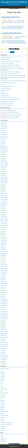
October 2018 (3, 242)
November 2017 (3, 253)
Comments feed (3, 439)
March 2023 (3, 158)
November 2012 (3, 316)
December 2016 (3, 268)
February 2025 (3, 134)
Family (2, 383)
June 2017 (2, 259)
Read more (18, 38)
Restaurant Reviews (4, 415)
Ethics (7, 40)
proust (21, 27)
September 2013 (4, 303)
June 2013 (2, 309)
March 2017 (3, 262)
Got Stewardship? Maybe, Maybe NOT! (8, 101)
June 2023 (2, 154)
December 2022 (3, 162)
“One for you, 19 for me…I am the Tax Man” (9, 97)
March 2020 (3, 214)
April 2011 (2, 339)
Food (5, 26)
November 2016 (3, 270)
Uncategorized (3, 426)
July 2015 (2, 288)
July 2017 (2, 257)
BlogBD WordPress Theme (14, 446)
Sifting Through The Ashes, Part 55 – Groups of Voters (11, 66)
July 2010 (2, 350)
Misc (16, 40)
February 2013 (3, 311)
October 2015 (3, 285)
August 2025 (3, 128)
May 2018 (2, 247)
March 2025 (3, 132)
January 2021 (3, 195)
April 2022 (2, 173)
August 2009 (3, 359)
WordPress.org (3, 441)
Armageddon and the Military (6, 57)
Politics (2, 409)
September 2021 (4, 182)
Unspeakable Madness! (5, 59)
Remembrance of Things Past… (11, 17)
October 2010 (3, 346)
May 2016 (2, 277)
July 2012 (2, 320)
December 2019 (3, 219)
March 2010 (3, 354)
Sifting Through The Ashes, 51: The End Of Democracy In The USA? (13, 80)
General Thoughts (4, 389)
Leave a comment (19, 28)
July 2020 (2, 206)
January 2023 (3, 160)
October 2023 (3, 149)
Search (12, 52)
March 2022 (3, 175)
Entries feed (3, 437)
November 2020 (3, 199)
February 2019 (3, 238)
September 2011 (4, 337)
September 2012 (4, 318)
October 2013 (3, 301)
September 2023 (4, 150)
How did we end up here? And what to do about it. (10, 65)
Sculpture (15, 41)
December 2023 (3, 147)
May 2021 (2, 188)
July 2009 (2, 361)
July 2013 (2, 307)
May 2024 (2, 143)
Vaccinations (3, 428)
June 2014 (2, 294)
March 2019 (3, 236)
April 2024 (2, 145)
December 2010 (3, 342)
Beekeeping (3, 376)
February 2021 (3, 193)
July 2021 (2, 184)
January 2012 (3, 329)
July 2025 (2, 130)
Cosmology (3, 379)
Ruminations (3, 417)
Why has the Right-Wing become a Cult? (8, 82)
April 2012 (2, 326)
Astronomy (3, 374)
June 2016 (2, 275)
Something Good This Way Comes (7, 422)
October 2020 (3, 201)
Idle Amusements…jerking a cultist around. (8, 73)
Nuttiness (22, 40)
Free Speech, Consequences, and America (12, 115)
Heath (2, 391)
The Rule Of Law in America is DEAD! (8, 86)
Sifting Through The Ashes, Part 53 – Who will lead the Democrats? (13, 75)
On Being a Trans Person (5, 90)
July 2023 (2, 152)
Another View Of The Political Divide (7, 63)
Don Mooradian (3, 112)
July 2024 (2, 139)
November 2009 (3, 357)
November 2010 (3, 344)
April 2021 (2, 190)
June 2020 (2, 208)
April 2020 (2, 212)
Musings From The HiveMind (14, 2)
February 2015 (3, 290)
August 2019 (3, 227)
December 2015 (3, 283)
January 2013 (3, 313)
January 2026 (3, 124)
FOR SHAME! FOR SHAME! (6, 88)
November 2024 (3, 137)
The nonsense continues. (5, 95)
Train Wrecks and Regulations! (13, 117)
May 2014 (2, 296)
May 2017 (2, 260)
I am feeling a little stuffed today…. (12, 33)
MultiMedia (18, 40)
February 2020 (3, 216)
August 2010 (3, 348)
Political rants (3, 407)
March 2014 (3, 298)
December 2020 (3, 197)
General (8, 26)
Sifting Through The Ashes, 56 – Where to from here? (10, 61)
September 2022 (4, 165)
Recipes (2, 413)
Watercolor (3, 430)
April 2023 (2, 156)
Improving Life (3, 396)
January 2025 (3, 136)
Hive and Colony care (5, 392)
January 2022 (3, 177)
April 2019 (2, 234)
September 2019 (4, 225)
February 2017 (3, 264)
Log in (2, 435)
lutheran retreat (17, 27)
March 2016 (3, 281)
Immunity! (2, 84)
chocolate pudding (11, 27)
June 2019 (2, 231)
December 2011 (3, 331)
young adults (13, 28)
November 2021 (3, 178)
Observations (15, 26)
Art (5, 40)
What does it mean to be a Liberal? (7, 103)
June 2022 (2, 169)
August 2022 (3, 167)
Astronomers (3, 372)
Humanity (11, 26)
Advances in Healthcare (5, 368)
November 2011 (3, 333)
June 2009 (2, 363)
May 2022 (2, 171)
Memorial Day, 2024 (4, 93)
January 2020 (3, 218)
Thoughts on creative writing (6, 424)
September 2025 (4, 126)
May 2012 (2, 324)
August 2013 (3, 305)
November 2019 (3, 221)
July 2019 (2, 229)
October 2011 (3, 335)
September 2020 (4, 203)
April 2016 (2, 279)
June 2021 (2, 186)
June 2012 (2, 322)
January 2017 (3, 266)
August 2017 (3, 255)
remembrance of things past (6, 28)
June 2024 (2, 141)
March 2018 (3, 249)
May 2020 (2, 210)
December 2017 (3, 251)
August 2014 (3, 292)
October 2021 (3, 180)
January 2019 (3, 240)
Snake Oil (2, 420)
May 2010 (2, 352)
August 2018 (3, 244)
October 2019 (3, 223)
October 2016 (3, 272)
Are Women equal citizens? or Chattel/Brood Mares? (10, 99)
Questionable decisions (10, 41)
